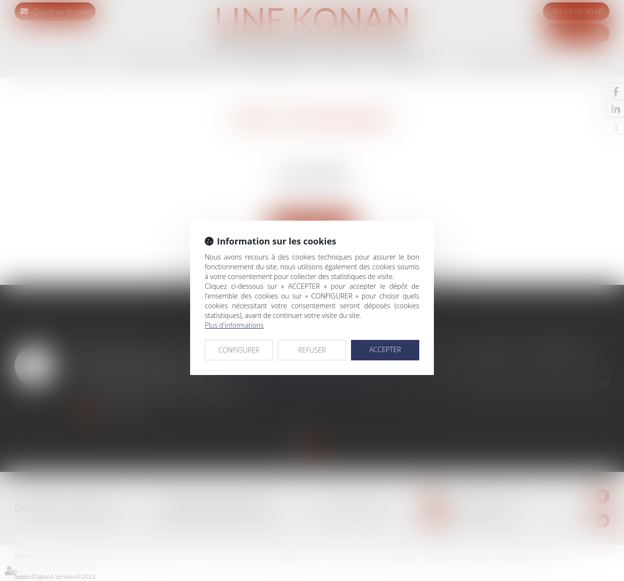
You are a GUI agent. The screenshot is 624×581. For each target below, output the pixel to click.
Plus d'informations (234, 325)
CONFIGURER (239, 350)
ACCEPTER (385, 349)
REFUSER (312, 350)
